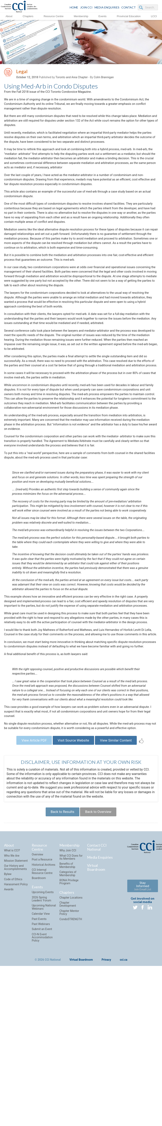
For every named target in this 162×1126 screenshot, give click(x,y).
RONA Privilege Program (68, 1016)
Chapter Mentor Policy (69, 1047)
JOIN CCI (86, 7)
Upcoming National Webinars (44, 1042)
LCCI (154, 16)
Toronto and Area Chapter (72, 78)
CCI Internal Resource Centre (42, 1006)
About (8, 16)
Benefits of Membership (67, 1000)
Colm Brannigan (104, 78)
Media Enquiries (107, 7)
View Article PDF (30, 872)
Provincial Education (129, 16)
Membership (81, 16)
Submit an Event (42, 1063)
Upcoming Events (43, 1026)
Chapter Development (67, 1039)
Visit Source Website (73, 872)
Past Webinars (41, 1058)
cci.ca (123, 1094)
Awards (9, 1024)
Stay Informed (142, 1020)
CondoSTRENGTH (70, 1053)
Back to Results (60, 946)
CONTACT (128, 7)
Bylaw (8, 1008)
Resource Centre (53, 16)
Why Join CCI (67, 985)
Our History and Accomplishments (15, 1002)
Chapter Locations (70, 1032)
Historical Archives (43, 999)
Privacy (106, 1094)
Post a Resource (42, 994)
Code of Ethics (13, 1014)
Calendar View (41, 1048)
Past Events (39, 1053)
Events (103, 16)
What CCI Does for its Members (70, 992)
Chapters (28, 16)
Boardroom (39, 1012)
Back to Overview (100, 946)
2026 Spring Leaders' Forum (41, 1033)
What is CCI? (12, 985)
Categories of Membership (67, 1008)
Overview (37, 989)
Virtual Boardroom (96, 1002)
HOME (74, 7)
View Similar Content (119, 872)
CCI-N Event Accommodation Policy (42, 1072)
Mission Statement (16, 995)
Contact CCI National (97, 982)
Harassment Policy (16, 1019)
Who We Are (11, 990)
